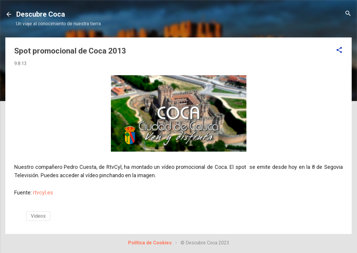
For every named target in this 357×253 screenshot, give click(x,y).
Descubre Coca (40, 14)
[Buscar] (348, 14)
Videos (38, 216)
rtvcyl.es (43, 192)
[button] (339, 50)
